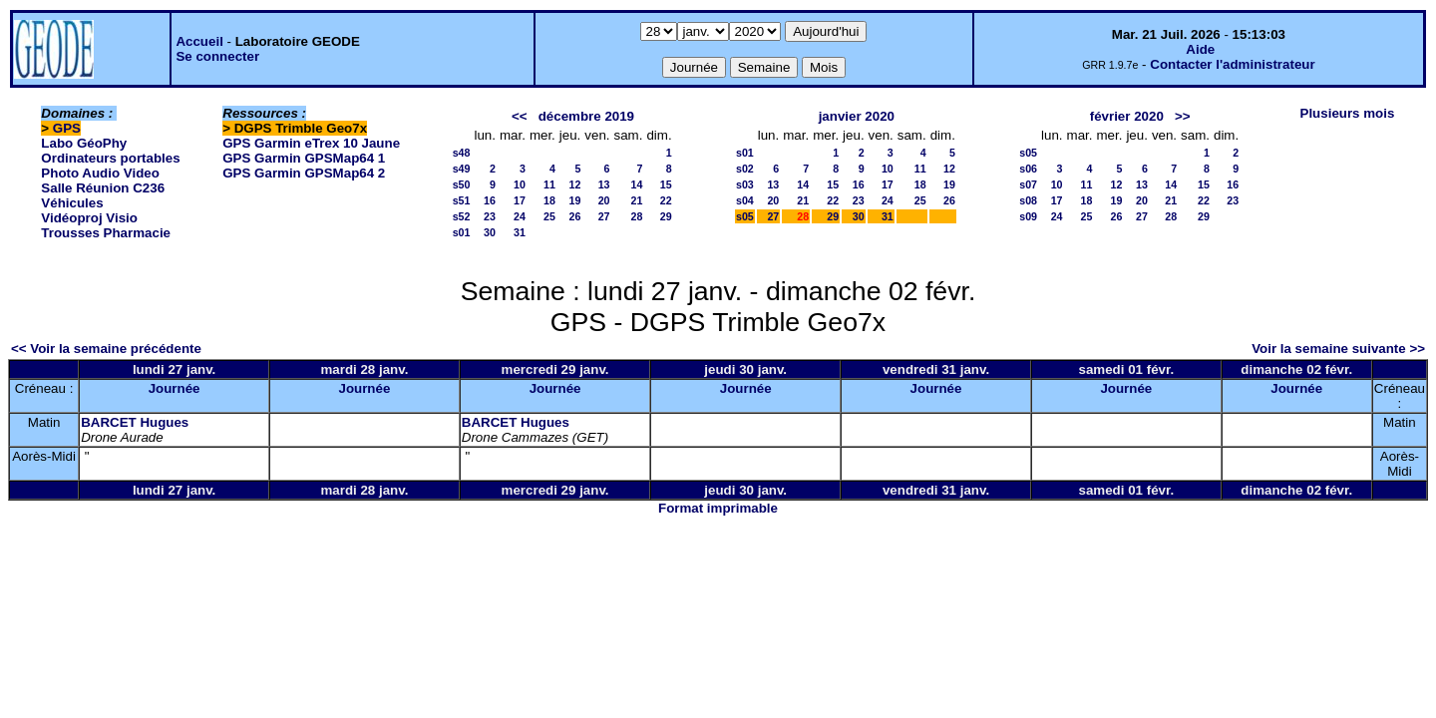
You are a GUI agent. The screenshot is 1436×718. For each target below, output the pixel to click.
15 (666, 184)
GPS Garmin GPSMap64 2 (303, 173)
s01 (462, 232)
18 (549, 200)
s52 (462, 216)
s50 (462, 184)
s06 (1028, 169)
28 (637, 216)
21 (637, 200)
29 (666, 216)
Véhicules (72, 202)
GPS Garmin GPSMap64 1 (303, 158)
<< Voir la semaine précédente (106, 348)
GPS (67, 128)
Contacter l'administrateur (1232, 64)
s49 (462, 169)
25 (549, 216)
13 (604, 184)
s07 (1028, 184)
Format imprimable (718, 508)
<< (520, 116)
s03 (745, 184)
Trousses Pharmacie (106, 232)
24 (520, 216)
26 (574, 216)
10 (520, 184)
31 (520, 232)
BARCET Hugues (134, 422)
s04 (745, 200)
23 (490, 216)
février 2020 (1127, 116)
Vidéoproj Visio (89, 217)
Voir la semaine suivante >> (1338, 348)
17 (520, 200)
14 (637, 184)
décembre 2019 (586, 116)
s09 (1028, 216)
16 (490, 200)
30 (490, 232)
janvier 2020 (857, 116)
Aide (1200, 49)
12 (574, 184)
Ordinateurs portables (110, 158)
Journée (174, 388)
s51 (462, 200)
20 (604, 200)
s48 (462, 153)
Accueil (199, 41)
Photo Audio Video (100, 173)
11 (549, 184)
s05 (745, 216)
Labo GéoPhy (84, 143)
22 (666, 200)
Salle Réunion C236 (103, 187)
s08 (1028, 200)
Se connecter (217, 56)
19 (574, 200)
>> (1183, 116)
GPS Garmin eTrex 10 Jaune (311, 143)
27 (604, 216)
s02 (745, 169)
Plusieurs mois (1347, 113)
